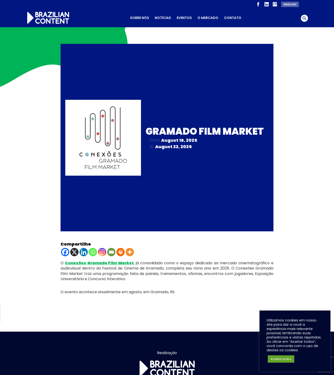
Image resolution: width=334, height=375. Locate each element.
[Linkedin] (83, 251)
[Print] (120, 251)
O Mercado (208, 17)
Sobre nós (139, 17)
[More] (130, 251)
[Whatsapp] (93, 251)
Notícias (163, 17)
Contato (232, 17)
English (290, 4)
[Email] (111, 251)
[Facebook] (65, 251)
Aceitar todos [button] (281, 359)
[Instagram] (102, 251)
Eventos (184, 17)
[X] (74, 251)
